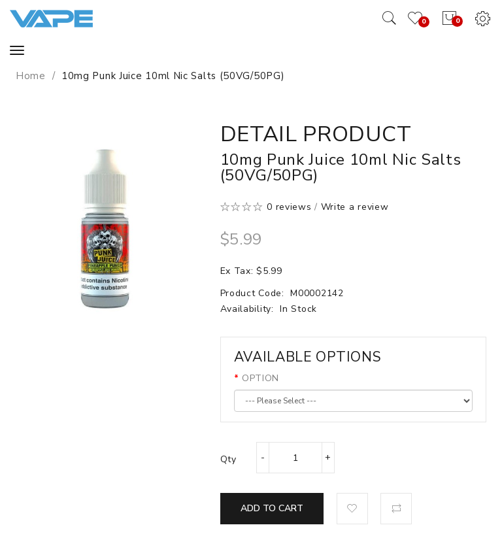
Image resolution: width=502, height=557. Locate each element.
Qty (228, 459)
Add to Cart (272, 508)
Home (31, 75)
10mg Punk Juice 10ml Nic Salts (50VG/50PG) (172, 75)
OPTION (260, 378)
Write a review (355, 207)
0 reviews (289, 207)
